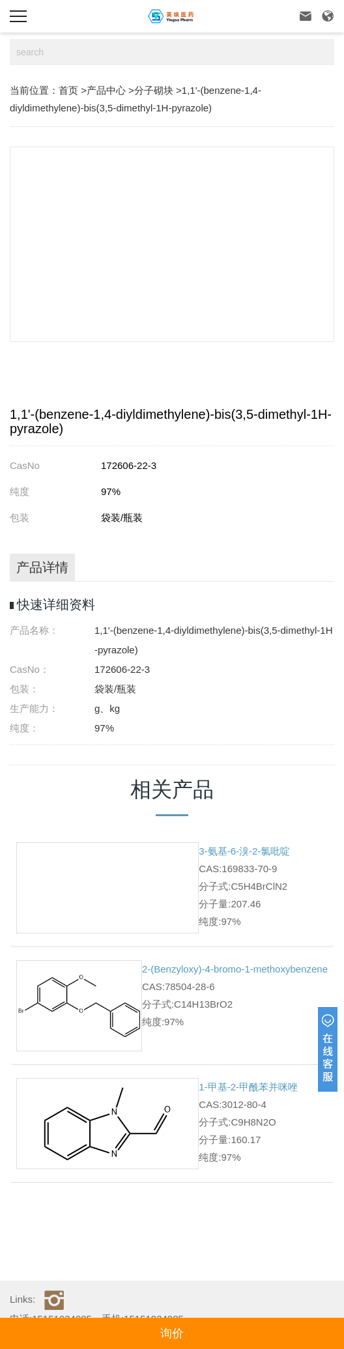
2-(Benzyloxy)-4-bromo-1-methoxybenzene (235, 968)
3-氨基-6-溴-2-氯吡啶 (244, 851)
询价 (172, 1333)
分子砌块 (153, 90)
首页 (68, 90)
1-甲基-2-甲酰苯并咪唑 (248, 1086)
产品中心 (106, 90)
